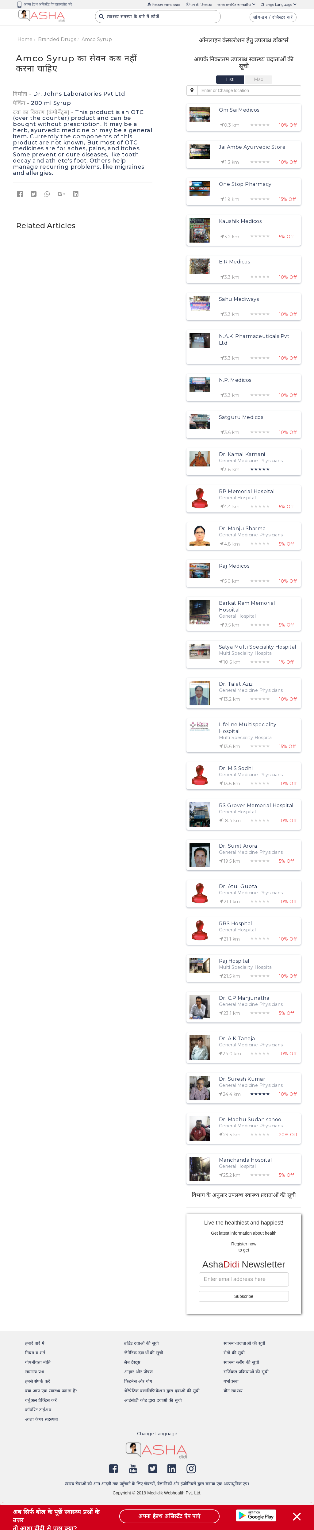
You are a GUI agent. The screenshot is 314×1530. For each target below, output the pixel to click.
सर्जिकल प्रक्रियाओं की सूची (246, 1372)
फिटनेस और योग (138, 1381)
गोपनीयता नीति (38, 1362)
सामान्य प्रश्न (34, 1372)
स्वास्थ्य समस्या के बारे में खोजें (129, 19)
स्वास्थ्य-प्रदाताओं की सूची (245, 1343)
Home (25, 39)
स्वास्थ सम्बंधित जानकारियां (236, 4)
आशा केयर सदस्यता (41, 1419)
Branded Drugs (57, 39)
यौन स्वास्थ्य (233, 1391)
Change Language (279, 4)
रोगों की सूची (234, 1353)
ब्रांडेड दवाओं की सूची (141, 1343)
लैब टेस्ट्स (132, 1362)
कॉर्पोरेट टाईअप (38, 1410)
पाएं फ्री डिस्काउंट (199, 4)
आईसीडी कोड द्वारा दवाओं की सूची (153, 1400)
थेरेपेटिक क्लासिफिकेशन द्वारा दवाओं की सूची (162, 1391)
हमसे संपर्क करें (37, 1381)
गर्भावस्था (231, 1381)
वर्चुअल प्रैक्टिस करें (41, 1400)
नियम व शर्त (35, 1353)
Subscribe (243, 1296)
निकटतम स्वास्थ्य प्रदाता (164, 4)
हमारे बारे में (34, 1343)
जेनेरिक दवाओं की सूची (143, 1353)
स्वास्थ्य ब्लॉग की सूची (241, 1362)
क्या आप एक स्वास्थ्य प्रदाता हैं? (51, 1391)
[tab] (230, 79)
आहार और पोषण (138, 1372)
